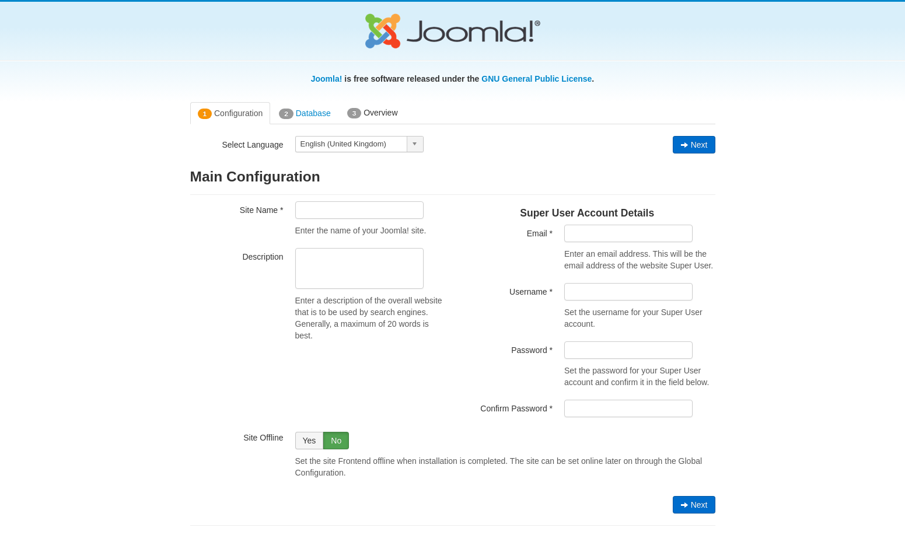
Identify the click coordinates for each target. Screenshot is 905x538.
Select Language (252, 144)
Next (694, 144)
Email (540, 233)
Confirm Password (516, 408)
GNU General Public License (536, 78)
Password (532, 350)
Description (262, 256)
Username (531, 291)
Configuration (230, 114)
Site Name (262, 210)
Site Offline (263, 437)
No (336, 440)
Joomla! (327, 78)
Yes (309, 440)
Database (304, 114)
